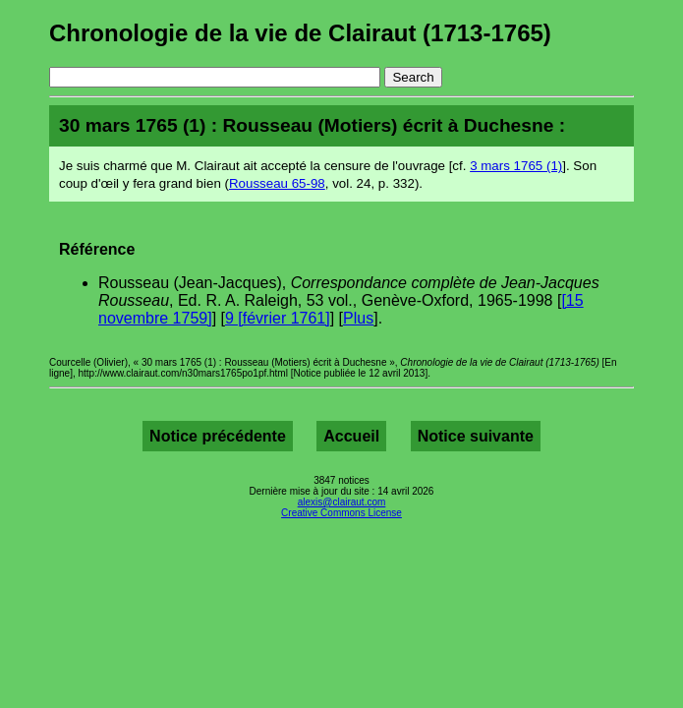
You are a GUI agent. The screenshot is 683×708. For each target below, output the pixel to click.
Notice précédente (217, 436)
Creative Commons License (341, 512)
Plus (358, 318)
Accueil (351, 436)
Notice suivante (476, 436)
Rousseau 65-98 (277, 183)
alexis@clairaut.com (342, 502)
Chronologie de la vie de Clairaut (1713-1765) (300, 33)
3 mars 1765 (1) (516, 165)
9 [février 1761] (277, 318)
